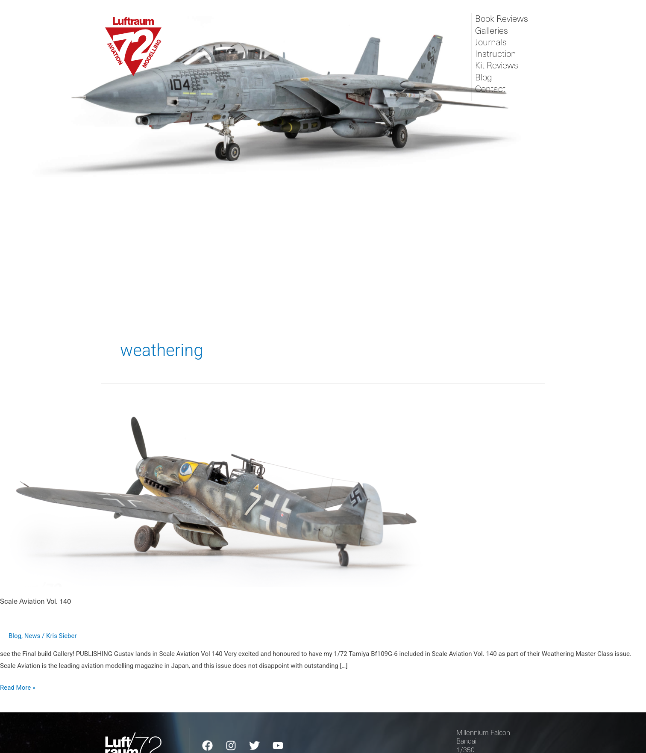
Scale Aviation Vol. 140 (35, 601)
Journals (491, 42)
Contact (490, 88)
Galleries (491, 30)
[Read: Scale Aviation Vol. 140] (219, 485)
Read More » (17, 686)
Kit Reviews (496, 65)
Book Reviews (501, 18)
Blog (483, 77)
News (32, 636)
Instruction (495, 53)
